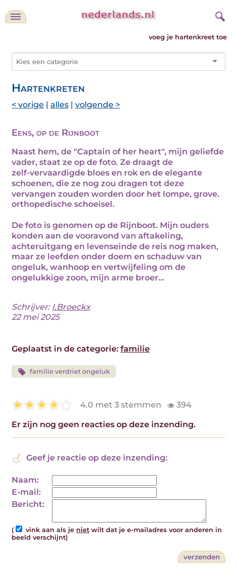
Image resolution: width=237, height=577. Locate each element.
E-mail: (26, 492)
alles (59, 104)
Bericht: (28, 504)
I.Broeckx (71, 307)
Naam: (25, 480)
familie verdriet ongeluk (64, 372)
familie (135, 349)
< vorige (28, 104)
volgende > (97, 104)
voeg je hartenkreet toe (188, 37)
